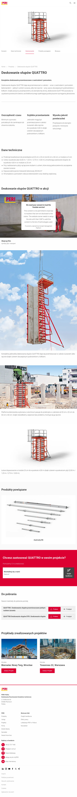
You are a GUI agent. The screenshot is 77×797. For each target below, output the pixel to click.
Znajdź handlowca (26, 716)
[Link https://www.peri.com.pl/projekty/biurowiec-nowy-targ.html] (19, 653)
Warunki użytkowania (7, 781)
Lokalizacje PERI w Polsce (29, 722)
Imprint (3, 774)
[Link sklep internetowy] (38, 761)
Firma (3, 726)
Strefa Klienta (5, 729)
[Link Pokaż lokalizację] (38, 753)
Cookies (3, 788)
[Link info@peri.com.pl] (38, 749)
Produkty (11, 67)
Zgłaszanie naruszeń (7, 792)
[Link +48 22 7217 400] (38, 744)
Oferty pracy (24, 719)
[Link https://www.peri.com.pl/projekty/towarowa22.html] (58, 653)
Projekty (3, 722)
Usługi (3, 719)
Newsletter (24, 726)
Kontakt (3, 785)
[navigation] (38, 572)
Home (3, 67)
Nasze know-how (6, 735)
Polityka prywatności (7, 777)
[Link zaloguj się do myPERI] (38, 757)
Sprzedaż (4, 732)
